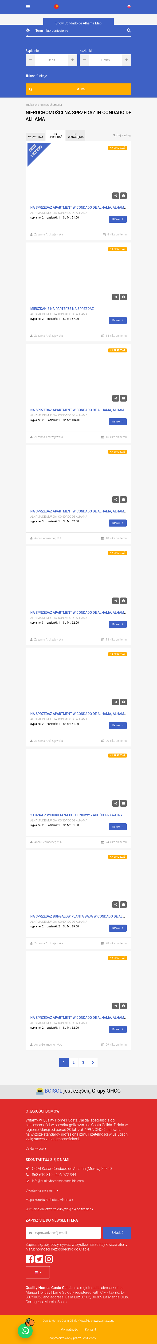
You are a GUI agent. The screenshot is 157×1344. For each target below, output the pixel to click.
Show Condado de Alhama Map (78, 23)
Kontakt (90, 1329)
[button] (38, 1272)
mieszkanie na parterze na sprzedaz (62, 309)
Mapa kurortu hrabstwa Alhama (49, 1200)
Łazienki (86, 51)
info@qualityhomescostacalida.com (58, 1181)
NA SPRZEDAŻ (56, 136)
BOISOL (53, 1091)
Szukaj (57, 89)
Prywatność (69, 1329)
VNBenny (89, 1338)
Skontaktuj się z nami (42, 1190)
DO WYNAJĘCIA (76, 136)
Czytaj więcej (36, 1148)
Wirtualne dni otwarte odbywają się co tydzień (59, 1209)
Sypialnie (32, 51)
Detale (117, 219)
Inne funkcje (36, 76)
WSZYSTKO (35, 137)
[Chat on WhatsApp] (25, 1330)
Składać (117, 1233)
